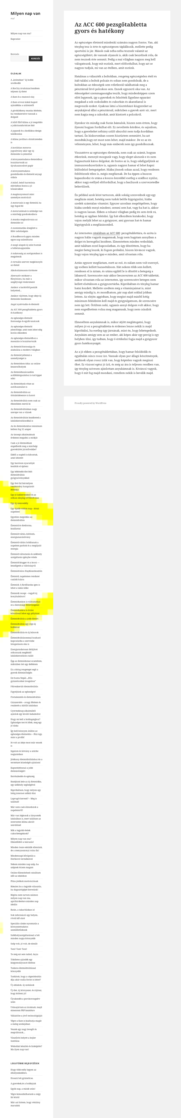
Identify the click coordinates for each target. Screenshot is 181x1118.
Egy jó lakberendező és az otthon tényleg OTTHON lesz (25, 496)
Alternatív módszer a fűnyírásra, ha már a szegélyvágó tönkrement (23, 279)
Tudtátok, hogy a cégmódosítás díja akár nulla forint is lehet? (26, 978)
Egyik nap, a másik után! (23, 1088)
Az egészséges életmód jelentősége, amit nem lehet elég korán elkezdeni (26, 329)
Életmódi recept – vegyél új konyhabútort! (24, 595)
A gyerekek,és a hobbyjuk (23, 1083)
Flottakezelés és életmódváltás (25, 697)
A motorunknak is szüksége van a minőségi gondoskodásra (26, 213)
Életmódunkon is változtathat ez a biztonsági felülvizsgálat (25, 603)
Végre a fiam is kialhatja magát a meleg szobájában (26, 1022)
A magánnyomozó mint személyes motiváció (22, 196)
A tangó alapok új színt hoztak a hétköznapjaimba (26, 246)
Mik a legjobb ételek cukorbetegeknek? (20, 832)
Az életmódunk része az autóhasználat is (22, 385)
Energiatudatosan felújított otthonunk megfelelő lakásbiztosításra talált (24, 652)
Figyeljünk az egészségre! (23, 691)
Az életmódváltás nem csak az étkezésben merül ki (25, 402)
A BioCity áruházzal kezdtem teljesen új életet (25, 90)
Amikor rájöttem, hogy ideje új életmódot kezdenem (26, 297)
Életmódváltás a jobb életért (24, 618)
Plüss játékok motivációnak (24, 881)
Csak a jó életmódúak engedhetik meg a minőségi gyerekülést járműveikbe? (24, 446)
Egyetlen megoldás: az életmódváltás (21, 518)
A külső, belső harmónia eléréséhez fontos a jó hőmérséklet (23, 185)
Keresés (15, 54)
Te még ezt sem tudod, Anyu (24, 954)
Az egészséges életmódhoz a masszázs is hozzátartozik (24, 340)
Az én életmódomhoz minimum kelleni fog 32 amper (26, 428)
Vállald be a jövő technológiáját (26, 1015)
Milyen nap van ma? (21, 33)
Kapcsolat (15, 38)
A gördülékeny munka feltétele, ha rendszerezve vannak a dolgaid (26, 113)
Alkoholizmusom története (24, 270)
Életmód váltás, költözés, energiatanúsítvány (23, 535)
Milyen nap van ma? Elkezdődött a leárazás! (22, 840)
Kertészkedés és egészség (22, 776)
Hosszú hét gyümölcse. (22, 1078)
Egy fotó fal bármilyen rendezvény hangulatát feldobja (22, 486)
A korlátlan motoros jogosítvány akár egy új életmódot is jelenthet (22, 151)
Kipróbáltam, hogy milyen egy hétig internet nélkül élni (26, 792)
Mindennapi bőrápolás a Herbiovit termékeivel (23, 857)
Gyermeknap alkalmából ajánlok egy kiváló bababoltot (25, 712)
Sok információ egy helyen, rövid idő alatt (24, 917)
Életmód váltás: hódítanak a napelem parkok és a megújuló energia (26, 545)
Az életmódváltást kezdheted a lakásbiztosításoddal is (26, 419)
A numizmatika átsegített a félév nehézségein (24, 229)
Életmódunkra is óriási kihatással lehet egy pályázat (25, 612)
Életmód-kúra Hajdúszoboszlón (26, 571)
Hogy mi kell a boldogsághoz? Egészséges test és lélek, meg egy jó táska (26, 722)
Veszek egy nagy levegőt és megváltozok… (24, 1031)
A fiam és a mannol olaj (22, 96)
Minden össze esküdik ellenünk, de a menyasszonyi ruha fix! (26, 849)
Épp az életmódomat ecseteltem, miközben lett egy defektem (26, 663)
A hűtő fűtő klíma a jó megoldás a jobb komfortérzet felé (26, 124)
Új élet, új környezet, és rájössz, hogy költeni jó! (26, 992)
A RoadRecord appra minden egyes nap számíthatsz (25, 238)
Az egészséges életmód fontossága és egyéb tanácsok (25, 320)
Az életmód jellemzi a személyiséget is (21, 357)
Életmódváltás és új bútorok (25, 632)
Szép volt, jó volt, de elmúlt (24, 943)
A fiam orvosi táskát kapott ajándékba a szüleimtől (24, 104)
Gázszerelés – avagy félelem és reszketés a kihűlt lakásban (26, 704)
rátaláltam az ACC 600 (106, 233)
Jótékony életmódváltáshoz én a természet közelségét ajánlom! (26, 761)
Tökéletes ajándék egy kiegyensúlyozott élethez (23, 961)
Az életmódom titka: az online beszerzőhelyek (25, 365)
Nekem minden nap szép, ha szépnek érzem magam (25, 866)
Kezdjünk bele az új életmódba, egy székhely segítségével (26, 783)
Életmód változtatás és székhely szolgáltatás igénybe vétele (26, 556)
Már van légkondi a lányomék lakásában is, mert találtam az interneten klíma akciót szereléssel (26, 820)
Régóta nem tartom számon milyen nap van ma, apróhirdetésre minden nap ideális (24, 899)
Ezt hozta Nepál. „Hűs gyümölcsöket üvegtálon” (23, 679)
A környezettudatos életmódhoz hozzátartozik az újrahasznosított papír (26, 162)
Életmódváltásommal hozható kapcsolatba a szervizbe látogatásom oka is (26, 641)
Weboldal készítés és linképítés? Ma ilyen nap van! (26, 1048)
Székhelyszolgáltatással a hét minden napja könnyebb (25, 937)
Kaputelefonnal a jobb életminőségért (22, 769)
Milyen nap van (25, 13)
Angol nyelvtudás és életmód (25, 304)
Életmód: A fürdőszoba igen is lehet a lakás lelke (25, 586)
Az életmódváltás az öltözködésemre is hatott (23, 394)
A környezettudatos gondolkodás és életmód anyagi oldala (26, 174)
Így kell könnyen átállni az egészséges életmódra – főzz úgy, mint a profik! (26, 734)
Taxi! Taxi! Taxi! (19, 948)
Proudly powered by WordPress (90, 403)
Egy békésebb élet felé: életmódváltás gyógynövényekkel (21, 474)
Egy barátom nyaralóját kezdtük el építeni (23, 465)
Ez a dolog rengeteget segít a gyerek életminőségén (24, 671)
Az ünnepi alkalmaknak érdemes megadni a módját (24, 436)
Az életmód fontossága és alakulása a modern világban (25, 348)
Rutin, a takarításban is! (23, 909)
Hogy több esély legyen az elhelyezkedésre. (23, 1071)
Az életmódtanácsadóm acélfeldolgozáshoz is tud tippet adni (26, 375)
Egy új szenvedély (19, 503)
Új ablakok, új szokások (22, 984)
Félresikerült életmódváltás (24, 686)
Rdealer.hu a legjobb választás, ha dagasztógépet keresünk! (26, 888)
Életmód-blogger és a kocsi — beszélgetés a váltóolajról (25, 564)
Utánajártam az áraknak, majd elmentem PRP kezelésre (26, 1009)
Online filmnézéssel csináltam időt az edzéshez (26, 874)
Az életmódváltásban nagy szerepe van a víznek (24, 411)
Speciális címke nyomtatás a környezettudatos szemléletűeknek (25, 926)
